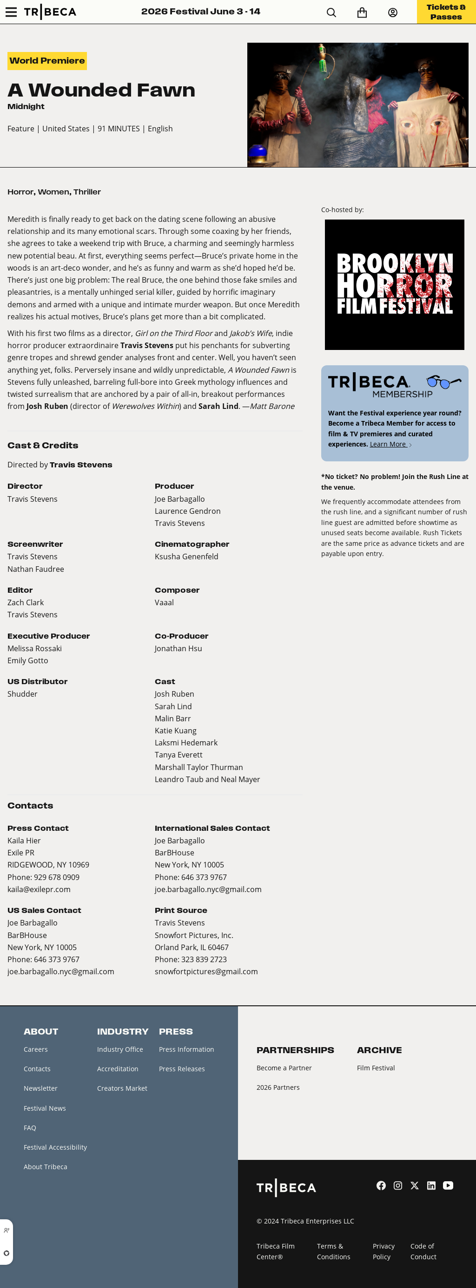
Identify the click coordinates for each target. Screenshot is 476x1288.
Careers (36, 1049)
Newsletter (41, 1088)
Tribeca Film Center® (276, 1251)
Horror (20, 192)
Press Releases (182, 1068)
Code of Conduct (423, 1251)
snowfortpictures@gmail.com (206, 971)
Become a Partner (284, 1067)
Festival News (45, 1108)
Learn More (391, 444)
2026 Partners (278, 1087)
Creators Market (122, 1088)
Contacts (37, 1068)
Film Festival (376, 1067)
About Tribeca (45, 1166)
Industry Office (120, 1049)
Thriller (87, 192)
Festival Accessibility (55, 1147)
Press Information (186, 1049)
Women (53, 192)
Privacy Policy (384, 1251)
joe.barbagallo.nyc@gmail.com (208, 889)
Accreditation (118, 1068)
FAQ (30, 1127)
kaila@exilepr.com (39, 889)
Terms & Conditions (333, 1251)
